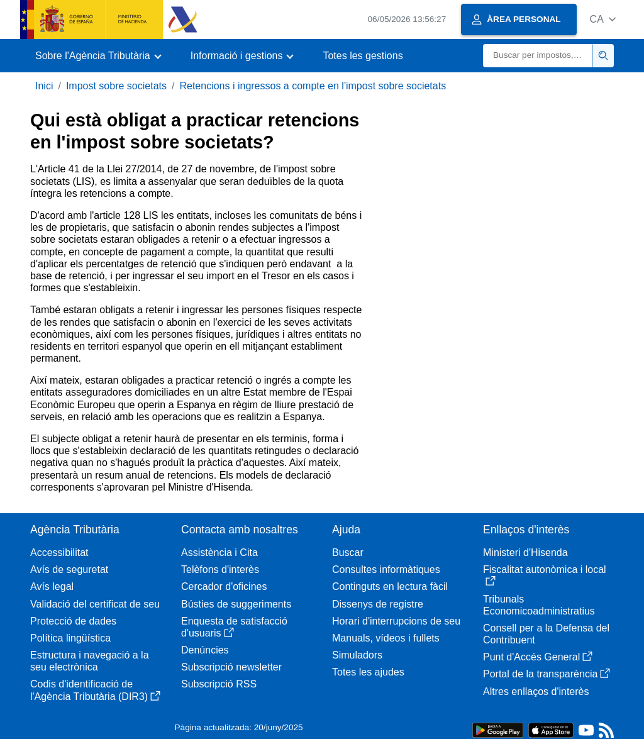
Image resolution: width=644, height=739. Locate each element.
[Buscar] (537, 55)
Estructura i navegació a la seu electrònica (89, 661)
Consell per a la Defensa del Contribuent (546, 634)
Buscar (348, 552)
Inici (44, 86)
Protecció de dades (73, 621)
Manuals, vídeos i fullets (386, 638)
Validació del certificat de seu (95, 604)
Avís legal (52, 586)
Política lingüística (70, 638)
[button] (603, 19)
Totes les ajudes (368, 672)
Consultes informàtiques (386, 569)
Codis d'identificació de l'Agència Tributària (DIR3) (95, 690)
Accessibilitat (59, 552)
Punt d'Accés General (537, 657)
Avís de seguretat (69, 569)
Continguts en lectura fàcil (390, 586)
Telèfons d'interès (220, 569)
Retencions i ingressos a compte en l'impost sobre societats (312, 86)
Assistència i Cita (219, 552)
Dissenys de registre (377, 604)
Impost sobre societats (116, 86)
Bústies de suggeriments (236, 604)
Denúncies (205, 650)
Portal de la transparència (546, 674)
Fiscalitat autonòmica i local (544, 575)
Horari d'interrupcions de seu (396, 621)
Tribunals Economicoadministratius (539, 605)
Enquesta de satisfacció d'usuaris (234, 627)
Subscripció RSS (219, 684)
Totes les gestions (362, 55)
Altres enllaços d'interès (536, 691)
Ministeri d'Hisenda (525, 552)
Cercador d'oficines (224, 586)
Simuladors (357, 655)
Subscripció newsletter (231, 667)
